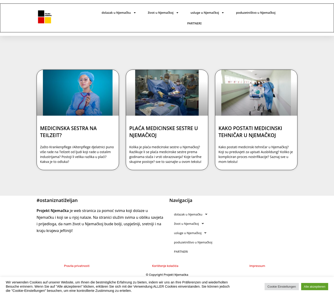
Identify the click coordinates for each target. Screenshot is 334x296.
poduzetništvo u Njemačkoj (255, 12)
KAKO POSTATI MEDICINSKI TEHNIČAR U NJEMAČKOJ (250, 131)
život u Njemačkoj (163, 13)
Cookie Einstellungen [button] (281, 286)
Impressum (257, 266)
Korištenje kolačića (165, 266)
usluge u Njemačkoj (207, 13)
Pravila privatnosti (76, 266)
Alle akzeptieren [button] (315, 286)
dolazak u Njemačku (119, 13)
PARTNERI (194, 23)
